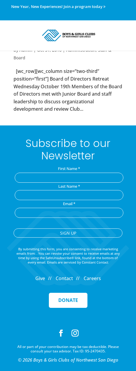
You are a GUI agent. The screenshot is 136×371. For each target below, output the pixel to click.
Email (69, 203)
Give (40, 278)
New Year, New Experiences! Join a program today (58, 6)
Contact (64, 278)
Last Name (69, 186)
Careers (92, 278)
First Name (69, 168)
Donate (68, 300)
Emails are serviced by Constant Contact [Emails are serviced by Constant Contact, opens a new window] (77, 262)
